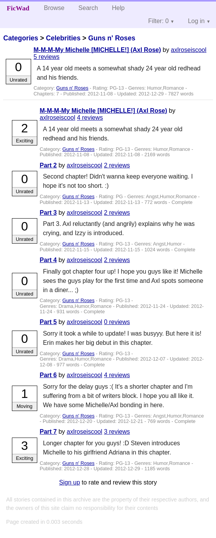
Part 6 (48, 375)
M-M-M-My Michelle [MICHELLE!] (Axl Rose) (97, 50)
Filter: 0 (158, 21)
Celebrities (63, 38)
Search (88, 8)
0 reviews (117, 322)
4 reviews (90, 117)
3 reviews (117, 431)
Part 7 (48, 431)
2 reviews (117, 165)
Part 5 (48, 322)
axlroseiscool (188, 50)
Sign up (69, 482)
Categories (20, 38)
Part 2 (48, 165)
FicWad (18, 8)
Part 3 (48, 212)
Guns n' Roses (111, 38)
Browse (54, 8)
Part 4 (48, 260)
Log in (196, 21)
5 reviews (46, 56)
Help (118, 8)
